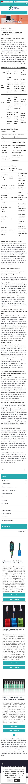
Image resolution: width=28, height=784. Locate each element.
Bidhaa (9, 28)
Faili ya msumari (5, 503)
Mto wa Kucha (5, 516)
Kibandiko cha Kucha (6, 510)
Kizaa (3, 497)
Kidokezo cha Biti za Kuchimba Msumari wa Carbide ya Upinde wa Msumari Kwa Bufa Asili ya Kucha (13, 562)
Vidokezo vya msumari (7, 493)
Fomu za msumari (6, 507)
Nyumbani (3, 28)
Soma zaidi (14, 594)
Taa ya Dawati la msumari (7, 520)
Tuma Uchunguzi (14, 599)
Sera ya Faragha (15, 777)
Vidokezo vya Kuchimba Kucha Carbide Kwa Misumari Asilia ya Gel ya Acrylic (14, 699)
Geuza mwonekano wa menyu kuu (25, 12)
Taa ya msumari (5, 480)
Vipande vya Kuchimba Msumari (8, 30)
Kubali (16, 780)
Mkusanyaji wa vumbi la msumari (9, 487)
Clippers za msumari (6, 513)
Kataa (10, 780)
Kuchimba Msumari (6, 483)
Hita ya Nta (4, 500)
